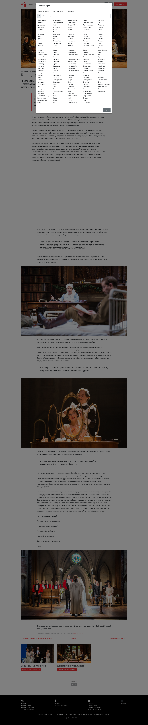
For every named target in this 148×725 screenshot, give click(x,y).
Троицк (100, 39)
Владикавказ (41, 61)
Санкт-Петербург (88, 55)
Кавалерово (57, 43)
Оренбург (71, 86)
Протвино (86, 32)
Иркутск (55, 39)
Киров (55, 64)
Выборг (39, 77)
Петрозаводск (88, 23)
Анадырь (40, 23)
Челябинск (101, 66)
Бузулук (39, 43)
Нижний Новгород (74, 59)
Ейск (38, 86)
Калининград (57, 48)
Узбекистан (71, 11)
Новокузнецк (72, 64)
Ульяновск (101, 48)
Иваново (55, 29)
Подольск (86, 29)
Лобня (55, 100)
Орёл (69, 91)
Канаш (55, 52)
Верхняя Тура (41, 57)
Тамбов (100, 27)
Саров (85, 61)
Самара (85, 52)
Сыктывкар (86, 102)
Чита (99, 75)
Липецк (55, 98)
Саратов (86, 59)
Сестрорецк (87, 77)
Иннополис (56, 34)
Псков (85, 34)
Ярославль (101, 91)
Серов (85, 73)
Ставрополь (87, 91)
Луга (54, 102)
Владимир (40, 64)
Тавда (100, 23)
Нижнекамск (72, 57)
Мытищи (70, 39)
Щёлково (101, 77)
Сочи (84, 89)
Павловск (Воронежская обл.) (72, 95)
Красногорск (57, 75)
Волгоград (40, 66)
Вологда (40, 73)
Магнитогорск (72, 20)
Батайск (40, 32)
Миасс (70, 27)
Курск (54, 86)
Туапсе (100, 41)
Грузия (47, 11)
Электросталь (102, 80)
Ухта (99, 55)
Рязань (85, 48)
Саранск (85, 57)
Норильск (71, 75)
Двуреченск (41, 84)
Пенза (70, 100)
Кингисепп (56, 59)
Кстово (55, 84)
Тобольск (101, 32)
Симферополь (87, 80)
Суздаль (85, 98)
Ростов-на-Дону (88, 45)
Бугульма (40, 41)
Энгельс (100, 82)
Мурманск (71, 34)
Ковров (55, 68)
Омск (69, 82)
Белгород (40, 34)
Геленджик (40, 82)
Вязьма (39, 80)
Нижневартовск (73, 55)
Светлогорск (87, 64)
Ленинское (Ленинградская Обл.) (58, 91)
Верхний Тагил (42, 55)
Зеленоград (56, 27)
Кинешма (56, 61)
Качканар (56, 55)
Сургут (85, 100)
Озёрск (70, 80)
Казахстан (55, 11)
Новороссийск (72, 66)
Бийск (39, 36)
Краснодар (56, 77)
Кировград (56, 66)
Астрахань (40, 27)
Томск (100, 36)
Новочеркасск (72, 73)
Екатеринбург (41, 89)
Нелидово (71, 50)
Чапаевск (101, 61)
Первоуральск (72, 102)
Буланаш (40, 45)
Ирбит (55, 36)
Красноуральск (57, 80)
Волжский (40, 71)
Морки (70, 29)
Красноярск (56, 82)
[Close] (110, 5)
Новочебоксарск (73, 71)
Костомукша (57, 73)
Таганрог (101, 25)
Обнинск (70, 77)
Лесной (55, 96)
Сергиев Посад (88, 71)
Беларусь (40, 11)
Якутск (100, 89)
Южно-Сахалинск (104, 84)
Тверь (100, 29)
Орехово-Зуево (73, 89)
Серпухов (86, 75)
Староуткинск (87, 93)
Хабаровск (101, 59)
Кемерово (56, 57)
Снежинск (86, 84)
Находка (71, 48)
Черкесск (101, 71)
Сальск (85, 50)
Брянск (39, 39)
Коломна (55, 71)
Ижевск (55, 32)
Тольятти (101, 34)
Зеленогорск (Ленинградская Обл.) (58, 22)
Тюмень (100, 45)
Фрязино (101, 57)
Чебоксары (101, 64)
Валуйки (40, 48)
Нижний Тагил (72, 61)
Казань (55, 45)
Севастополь (87, 66)
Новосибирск (72, 68)
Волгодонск (41, 68)
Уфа (99, 52)
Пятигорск (86, 39)
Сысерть (101, 20)
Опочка (70, 84)
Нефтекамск (72, 52)
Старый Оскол (87, 96)
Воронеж (40, 75)
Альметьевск (41, 20)
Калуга (55, 50)
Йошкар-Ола (57, 41)
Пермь (85, 20)
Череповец (101, 68)
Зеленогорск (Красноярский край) (42, 100)
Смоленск (86, 82)
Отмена (106, 110)
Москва (70, 32)
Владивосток (41, 59)
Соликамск (86, 86)
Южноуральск (102, 86)
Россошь (86, 43)
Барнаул (40, 29)
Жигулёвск (40, 91)
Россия (63, 11)
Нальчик (70, 45)
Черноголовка (103, 73)
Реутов (85, 41)
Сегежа (85, 68)
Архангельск (41, 25)
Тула (99, 43)
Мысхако (71, 36)
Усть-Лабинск (102, 50)
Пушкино (86, 36)
